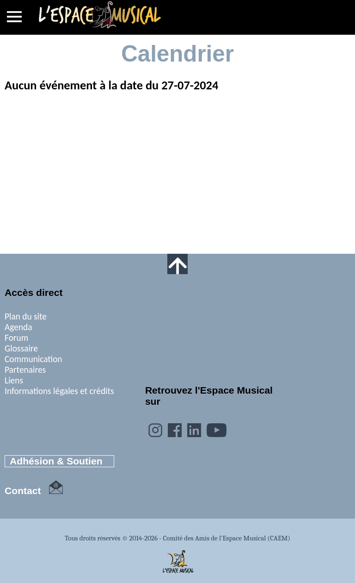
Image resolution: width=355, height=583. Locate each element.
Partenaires (25, 369)
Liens (14, 380)
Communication (33, 359)
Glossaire (21, 348)
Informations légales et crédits (59, 391)
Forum (16, 337)
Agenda (18, 327)
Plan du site (26, 316)
